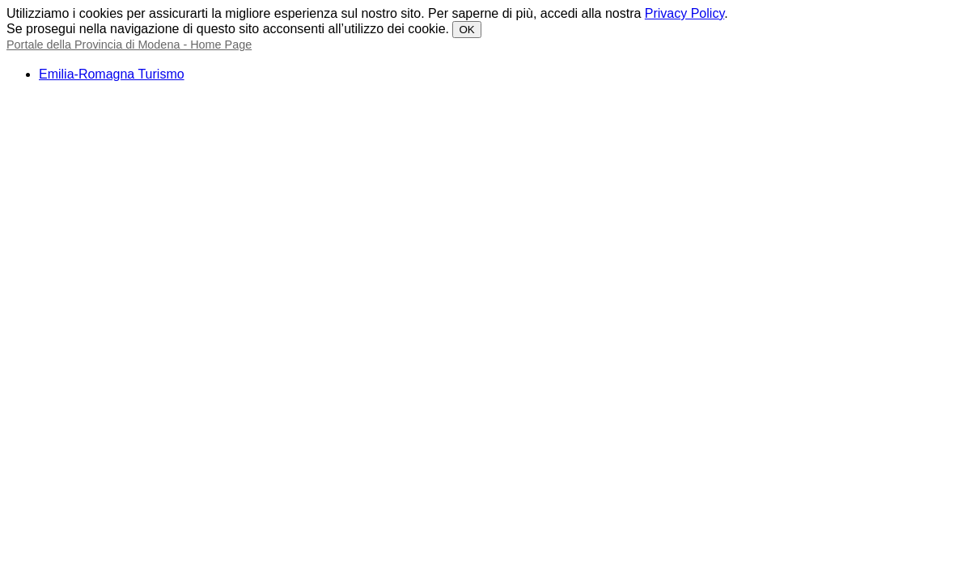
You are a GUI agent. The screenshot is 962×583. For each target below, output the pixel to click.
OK (466, 29)
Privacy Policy (684, 13)
